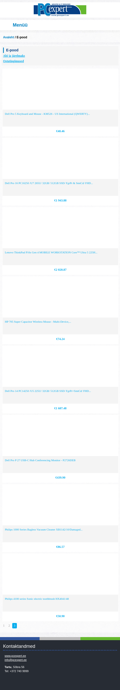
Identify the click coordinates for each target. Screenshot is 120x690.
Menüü (20, 25)
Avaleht (8, 37)
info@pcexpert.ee (16, 659)
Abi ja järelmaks (14, 56)
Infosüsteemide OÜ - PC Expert (60, 10)
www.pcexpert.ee (15, 655)
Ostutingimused (13, 61)
